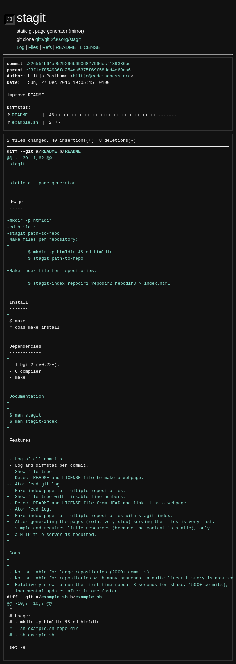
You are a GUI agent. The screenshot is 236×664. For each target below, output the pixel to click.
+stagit (16, 164)
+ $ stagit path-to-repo (45, 259)
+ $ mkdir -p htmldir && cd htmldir (59, 252)
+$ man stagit (24, 415)
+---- (13, 560)
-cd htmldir (21, 227)
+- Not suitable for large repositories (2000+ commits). (79, 572)
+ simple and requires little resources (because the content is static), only (108, 528)
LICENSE (90, 47)
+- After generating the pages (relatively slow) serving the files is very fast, (111, 522)
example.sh (25, 123)
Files (33, 47)
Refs (47, 47)
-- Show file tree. (30, 472)
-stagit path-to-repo (33, 234)
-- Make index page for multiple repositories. (66, 491)
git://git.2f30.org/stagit (58, 39)
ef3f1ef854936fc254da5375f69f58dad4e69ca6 (78, 70)
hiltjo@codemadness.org (102, 76)
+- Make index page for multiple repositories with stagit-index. (90, 516)
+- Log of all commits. (36, 459)
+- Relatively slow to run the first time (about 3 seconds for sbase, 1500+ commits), (117, 585)
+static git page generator (41, 183)
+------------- (25, 403)
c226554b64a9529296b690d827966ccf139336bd (78, 64)
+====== (16, 171)
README (66, 47)
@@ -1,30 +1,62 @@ (29, 158)
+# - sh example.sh (30, 635)
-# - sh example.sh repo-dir (42, 629)
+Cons (13, 553)
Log (20, 47)
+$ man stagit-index (32, 422)
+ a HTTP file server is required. (52, 535)
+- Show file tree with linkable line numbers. (66, 497)
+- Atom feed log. (29, 509)
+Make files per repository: (42, 240)
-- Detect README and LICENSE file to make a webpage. (75, 478)
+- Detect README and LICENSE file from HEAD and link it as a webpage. (98, 503)
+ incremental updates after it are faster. (63, 591)
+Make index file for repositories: (52, 271)
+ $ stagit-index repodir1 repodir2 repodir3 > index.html (89, 284)
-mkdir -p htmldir (29, 221)
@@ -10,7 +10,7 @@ (29, 604)
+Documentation (25, 397)
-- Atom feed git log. (34, 484)
